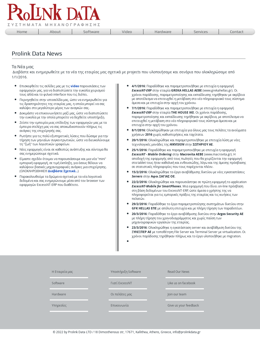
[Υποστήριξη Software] (126, 271)
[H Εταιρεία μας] (71, 271)
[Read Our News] (182, 271)
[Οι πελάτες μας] (124, 294)
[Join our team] (181, 294)
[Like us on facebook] (183, 283)
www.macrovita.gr (218, 154)
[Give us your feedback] (186, 305)
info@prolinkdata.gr (187, 332)
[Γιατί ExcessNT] (125, 283)
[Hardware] (65, 294)
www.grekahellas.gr (218, 90)
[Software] (66, 283)
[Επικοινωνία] (124, 305)
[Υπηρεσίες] (65, 305)
